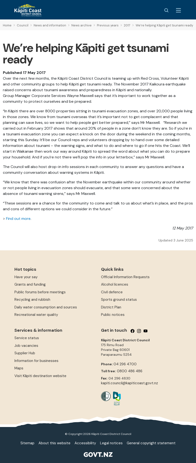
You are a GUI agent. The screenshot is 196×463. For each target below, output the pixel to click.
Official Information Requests (125, 277)
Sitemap (27, 443)
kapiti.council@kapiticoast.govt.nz (129, 383)
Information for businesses (36, 360)
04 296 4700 (125, 364)
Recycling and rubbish (32, 299)
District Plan (111, 307)
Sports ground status (119, 299)
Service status (26, 338)
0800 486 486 (129, 371)
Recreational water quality (36, 314)
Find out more (18, 218)
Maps (18, 368)
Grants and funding (30, 284)
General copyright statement (151, 443)
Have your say (26, 277)
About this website (54, 443)
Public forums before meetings (40, 292)
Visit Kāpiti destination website (40, 375)
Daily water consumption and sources (45, 307)
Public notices (113, 314)
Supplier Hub (24, 353)
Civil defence (112, 292)
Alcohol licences (114, 284)
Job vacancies (26, 345)
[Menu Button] (178, 10)
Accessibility (85, 443)
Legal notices (111, 443)
